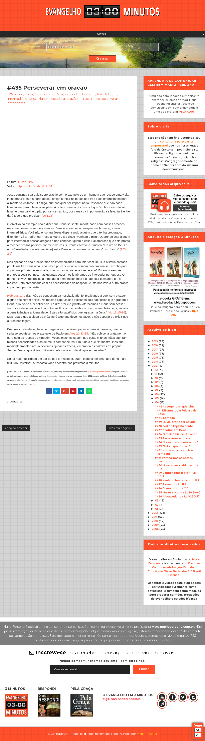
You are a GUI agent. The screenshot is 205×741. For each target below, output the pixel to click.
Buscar (102, 58)
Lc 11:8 (47, 215)
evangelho (72, 94)
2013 (155, 366)
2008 (155, 529)
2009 (155, 525)
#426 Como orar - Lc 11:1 (171, 488)
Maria (42, 99)
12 (157, 370)
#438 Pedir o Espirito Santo (174, 426)
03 (157, 500)
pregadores (16, 103)
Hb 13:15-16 (117, 312)
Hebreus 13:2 (16, 295)
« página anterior (16, 428)
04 (157, 402)
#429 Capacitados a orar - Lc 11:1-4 (175, 474)
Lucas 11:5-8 (26, 182)
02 (157, 504)
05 (157, 398)
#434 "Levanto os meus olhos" (176, 442)
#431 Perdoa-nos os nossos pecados (174, 459)
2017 (155, 349)
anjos (29, 94)
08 (157, 386)
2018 (155, 345)
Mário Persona (147, 734)
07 (157, 390)
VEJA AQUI (186, 111)
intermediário (17, 99)
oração (72, 99)
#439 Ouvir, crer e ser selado (175, 422)
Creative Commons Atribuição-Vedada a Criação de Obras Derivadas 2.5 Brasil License (174, 569)
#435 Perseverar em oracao (174, 438)
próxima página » (120, 428)
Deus (59, 94)
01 (157, 509)
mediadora (56, 99)
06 (157, 394)
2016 (155, 353)
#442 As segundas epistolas (174, 406)
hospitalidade (107, 94)
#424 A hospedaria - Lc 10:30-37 (177, 496)
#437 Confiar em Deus (170, 430)
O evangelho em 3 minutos (168, 559)
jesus (33, 99)
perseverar (110, 99)
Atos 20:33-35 (78, 333)
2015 (155, 357)
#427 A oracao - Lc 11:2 (170, 484)
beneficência (44, 94)
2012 (155, 513)
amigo (18, 94)
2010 (155, 521)
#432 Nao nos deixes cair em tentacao (175, 452)
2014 (155, 361)
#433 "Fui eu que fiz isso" (172, 446)
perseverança (89, 99)
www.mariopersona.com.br (99, 372)
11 (156, 374)
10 (157, 378)
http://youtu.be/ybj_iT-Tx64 (34, 186)
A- (197, 734)
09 (157, 382)
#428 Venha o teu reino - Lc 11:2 (177, 480)
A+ (197, 729)
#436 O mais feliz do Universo (176, 434)
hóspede (88, 94)
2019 (155, 341)
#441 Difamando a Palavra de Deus (176, 412)
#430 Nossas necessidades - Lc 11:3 (177, 467)
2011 (155, 517)
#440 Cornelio (165, 418)
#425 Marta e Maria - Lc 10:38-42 (177, 492)
